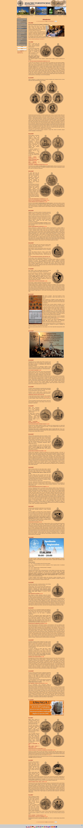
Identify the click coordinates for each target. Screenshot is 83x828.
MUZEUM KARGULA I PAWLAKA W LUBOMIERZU (38, 816)
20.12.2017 (31, 434)
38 (45, 21)
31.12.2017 (31, 77)
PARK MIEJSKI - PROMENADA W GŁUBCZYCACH (38, 164)
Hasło (22, 48)
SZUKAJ (64, 15)
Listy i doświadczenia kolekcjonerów (20, 28)
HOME (18, 15)
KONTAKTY (60, 15)
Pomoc (18, 43)
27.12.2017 (31, 268)
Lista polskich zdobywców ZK (21, 30)
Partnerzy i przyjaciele (20, 37)
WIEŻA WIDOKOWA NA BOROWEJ (35, 593)
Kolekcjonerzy (19, 26)
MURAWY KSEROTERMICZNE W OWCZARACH (37, 226)
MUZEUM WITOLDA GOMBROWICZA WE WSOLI (37, 623)
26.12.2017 (31, 294)
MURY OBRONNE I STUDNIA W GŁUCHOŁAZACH (37, 683)
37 (44, 21)
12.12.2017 (31, 640)
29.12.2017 (31, 171)
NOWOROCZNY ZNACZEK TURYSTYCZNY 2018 (36, 394)
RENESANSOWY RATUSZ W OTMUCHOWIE (37, 748)
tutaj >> (58, 318)
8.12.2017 (30, 717)
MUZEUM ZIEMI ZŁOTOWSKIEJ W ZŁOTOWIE (37, 450)
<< (36, 21)
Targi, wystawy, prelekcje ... (21, 33)
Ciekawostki (19, 34)
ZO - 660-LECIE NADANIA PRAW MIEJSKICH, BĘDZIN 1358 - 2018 (39, 61)
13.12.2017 (31, 608)
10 (38, 21)
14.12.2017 (31, 582)
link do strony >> (49, 754)
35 (43, 21)
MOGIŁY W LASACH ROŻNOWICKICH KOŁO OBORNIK (38, 200)
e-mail (22, 46)
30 (42, 21)
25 (41, 21)
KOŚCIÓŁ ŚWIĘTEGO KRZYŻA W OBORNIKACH (37, 201)
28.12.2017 (31, 210)
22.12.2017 (31, 331)
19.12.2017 (31, 467)
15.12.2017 (31, 537)
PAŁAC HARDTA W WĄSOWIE (34, 370)
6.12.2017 (30, 760)
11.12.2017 (31, 699)
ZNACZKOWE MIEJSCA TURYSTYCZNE (27, 15)
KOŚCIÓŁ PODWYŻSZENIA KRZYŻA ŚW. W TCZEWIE (38, 486)
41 (48, 21)
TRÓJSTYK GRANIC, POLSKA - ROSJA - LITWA (37, 781)
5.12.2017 (30, 794)
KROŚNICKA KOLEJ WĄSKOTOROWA (36, 656)
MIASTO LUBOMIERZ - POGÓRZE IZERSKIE (37, 815)
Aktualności (19, 17)
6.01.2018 (30, 22)
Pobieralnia (19, 40)
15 (39, 21)
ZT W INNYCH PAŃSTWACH (53, 15)
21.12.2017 (31, 386)
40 (47, 21)
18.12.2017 (31, 506)
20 (40, 21)
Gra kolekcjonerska (20, 20)
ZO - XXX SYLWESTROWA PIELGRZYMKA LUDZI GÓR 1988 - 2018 (39, 256)
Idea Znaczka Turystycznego (21, 23)
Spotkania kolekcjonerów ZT (21, 31)
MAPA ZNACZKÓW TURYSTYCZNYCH (40, 15)
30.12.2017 (31, 133)
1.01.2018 (30, 42)
